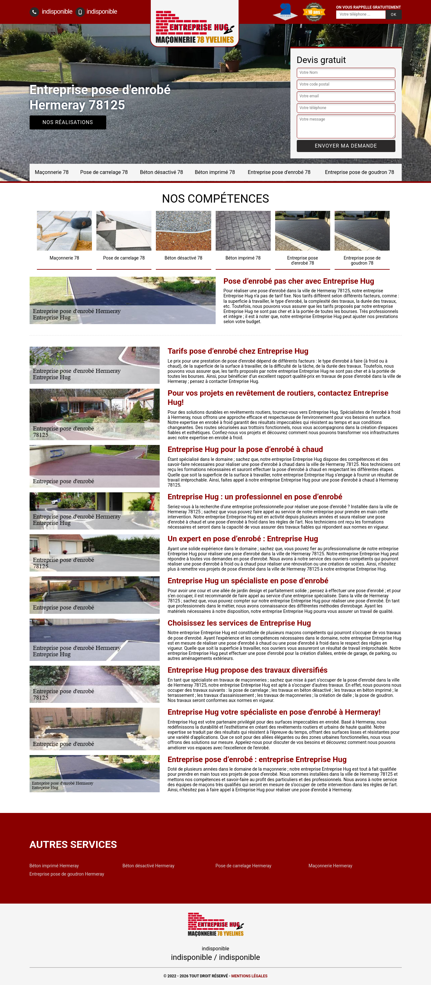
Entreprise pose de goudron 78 (359, 172)
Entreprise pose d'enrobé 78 (279, 172)
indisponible (51, 12)
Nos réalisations (68, 122)
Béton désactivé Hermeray (148, 865)
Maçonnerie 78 (52, 172)
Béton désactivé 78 (161, 172)
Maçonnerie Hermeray (330, 865)
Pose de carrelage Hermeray (244, 865)
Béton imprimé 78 (215, 172)
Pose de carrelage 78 (104, 172)
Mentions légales (249, 976)
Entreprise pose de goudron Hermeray (67, 874)
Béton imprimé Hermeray (54, 865)
